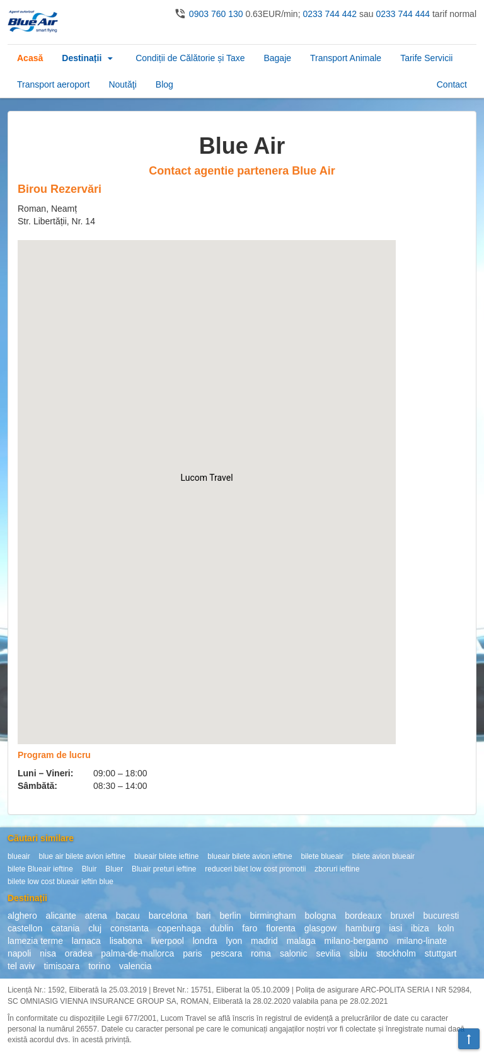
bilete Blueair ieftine (40, 869)
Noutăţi (122, 84)
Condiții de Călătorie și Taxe (190, 58)
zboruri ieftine (336, 869)
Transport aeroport (53, 84)
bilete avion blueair (383, 856)
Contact (452, 84)
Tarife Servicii (426, 58)
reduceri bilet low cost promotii (255, 869)
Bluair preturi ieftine (164, 869)
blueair (19, 856)
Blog (164, 84)
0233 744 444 (403, 14)
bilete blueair (322, 856)
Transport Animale (345, 58)
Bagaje (277, 58)
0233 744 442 (329, 14)
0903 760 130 (216, 14)
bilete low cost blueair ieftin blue (60, 881)
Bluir (89, 869)
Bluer (114, 869)
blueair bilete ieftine (166, 856)
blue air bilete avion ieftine (82, 856)
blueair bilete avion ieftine (249, 856)
